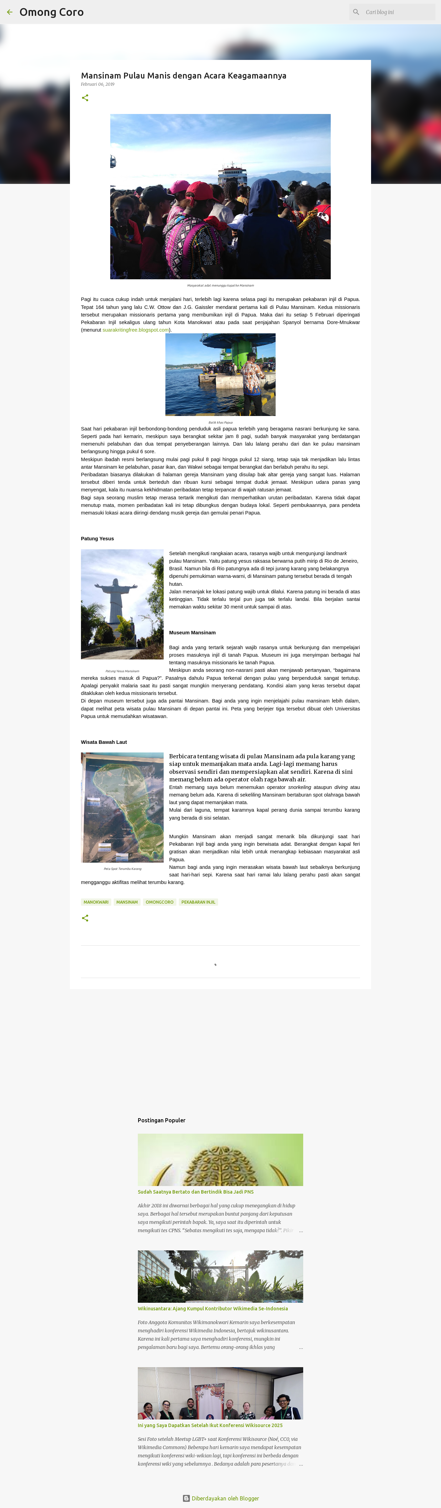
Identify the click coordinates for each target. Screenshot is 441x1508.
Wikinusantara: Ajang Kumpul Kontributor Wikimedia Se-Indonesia (213, 1308)
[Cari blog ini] (399, 12)
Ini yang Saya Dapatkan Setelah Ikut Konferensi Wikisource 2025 (210, 1425)
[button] (85, 98)
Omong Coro (51, 12)
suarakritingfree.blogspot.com (136, 330)
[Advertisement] (220, 1047)
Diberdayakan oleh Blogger (220, 1498)
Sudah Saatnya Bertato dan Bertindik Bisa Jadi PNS (196, 1192)
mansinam (127, 902)
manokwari (96, 902)
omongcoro (160, 902)
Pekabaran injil (198, 902)
